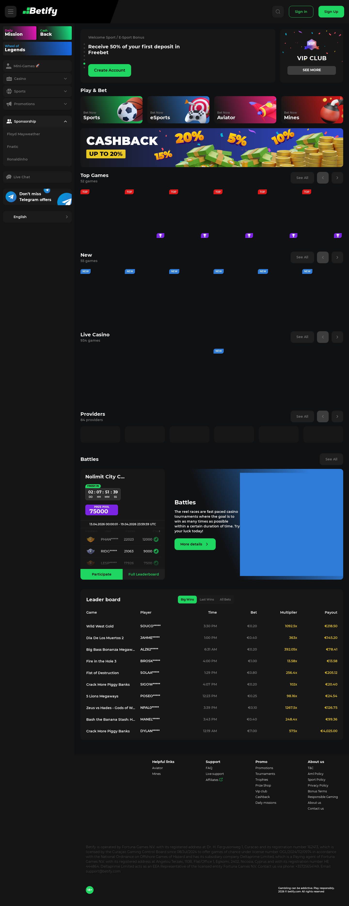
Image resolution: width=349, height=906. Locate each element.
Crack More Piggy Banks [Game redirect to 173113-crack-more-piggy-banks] (108, 684)
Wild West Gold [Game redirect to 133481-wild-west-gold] (100, 626)
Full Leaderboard (143, 574)
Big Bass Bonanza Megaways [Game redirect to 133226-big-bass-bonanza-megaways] (111, 649)
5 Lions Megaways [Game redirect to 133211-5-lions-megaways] (102, 696)
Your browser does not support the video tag (64, 33)
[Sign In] (300, 11)
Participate (101, 574)
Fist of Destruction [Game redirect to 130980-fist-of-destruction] (102, 673)
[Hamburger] (10, 11)
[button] (84, 44)
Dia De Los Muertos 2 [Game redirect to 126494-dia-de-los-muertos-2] (105, 638)
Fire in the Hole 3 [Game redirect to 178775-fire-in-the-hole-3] (101, 661)
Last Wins (207, 599)
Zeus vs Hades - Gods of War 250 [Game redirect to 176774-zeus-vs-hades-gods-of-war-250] (111, 708)
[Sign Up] (331, 11)
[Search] (276, 11)
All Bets (225, 599)
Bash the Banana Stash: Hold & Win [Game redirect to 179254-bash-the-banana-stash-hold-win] (111, 719)
